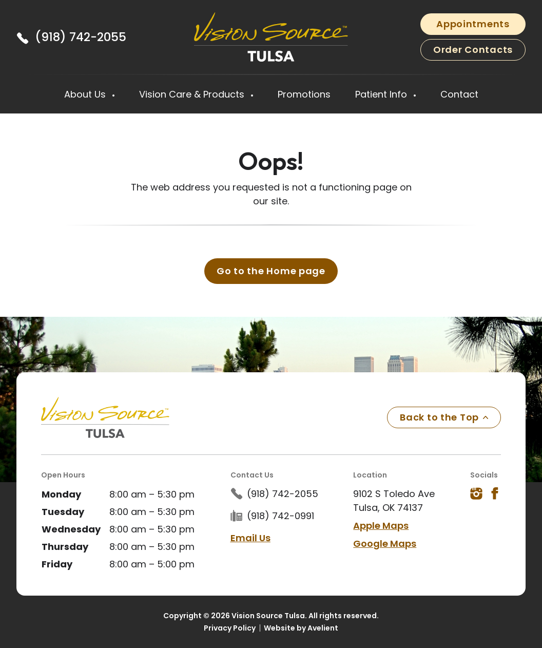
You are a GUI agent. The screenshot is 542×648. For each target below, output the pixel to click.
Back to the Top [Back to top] (444, 417)
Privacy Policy (230, 628)
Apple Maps (381, 525)
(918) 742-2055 (80, 37)
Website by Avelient (301, 628)
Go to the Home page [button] (271, 270)
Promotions (304, 94)
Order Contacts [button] (473, 49)
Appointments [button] (473, 23)
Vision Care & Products (193, 94)
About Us (86, 94)
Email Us (250, 537)
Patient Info (382, 94)
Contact (459, 94)
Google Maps (384, 543)
